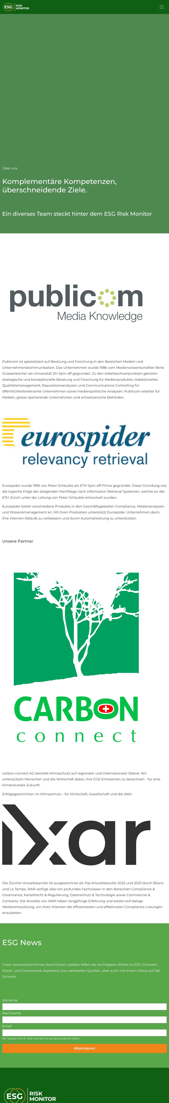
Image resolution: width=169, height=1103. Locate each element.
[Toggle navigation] (161, 7)
